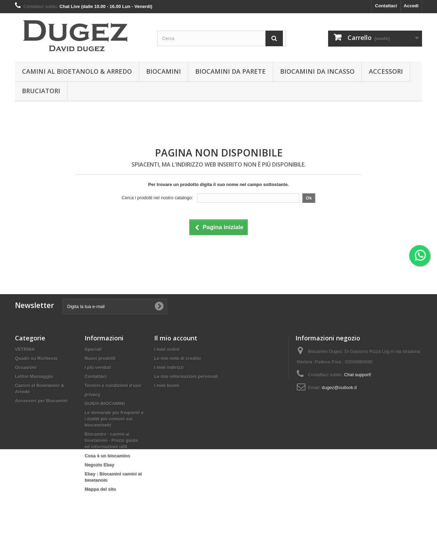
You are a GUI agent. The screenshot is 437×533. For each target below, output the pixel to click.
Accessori (386, 71)
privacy (93, 394)
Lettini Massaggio (34, 376)
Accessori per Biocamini (41, 400)
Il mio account (175, 338)
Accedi (411, 5)
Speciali (93, 349)
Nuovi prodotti (100, 358)
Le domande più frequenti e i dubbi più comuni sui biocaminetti (114, 419)
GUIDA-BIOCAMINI (105, 403)
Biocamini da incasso (317, 71)
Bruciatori (41, 91)
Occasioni (26, 367)
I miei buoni (166, 385)
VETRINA (25, 349)
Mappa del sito (100, 489)
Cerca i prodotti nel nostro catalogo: (157, 197)
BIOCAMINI (163, 71)
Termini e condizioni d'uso (113, 385)
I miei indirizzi (169, 367)
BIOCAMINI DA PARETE (230, 71)
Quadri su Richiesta (36, 358)
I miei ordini (167, 349)
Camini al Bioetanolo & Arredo (77, 71)
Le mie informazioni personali (186, 376)
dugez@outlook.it (339, 387)
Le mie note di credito (177, 358)
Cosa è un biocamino (107, 455)
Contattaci (386, 5)
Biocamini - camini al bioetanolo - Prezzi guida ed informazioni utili (111, 440)
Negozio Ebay (99, 464)
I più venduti (98, 367)
